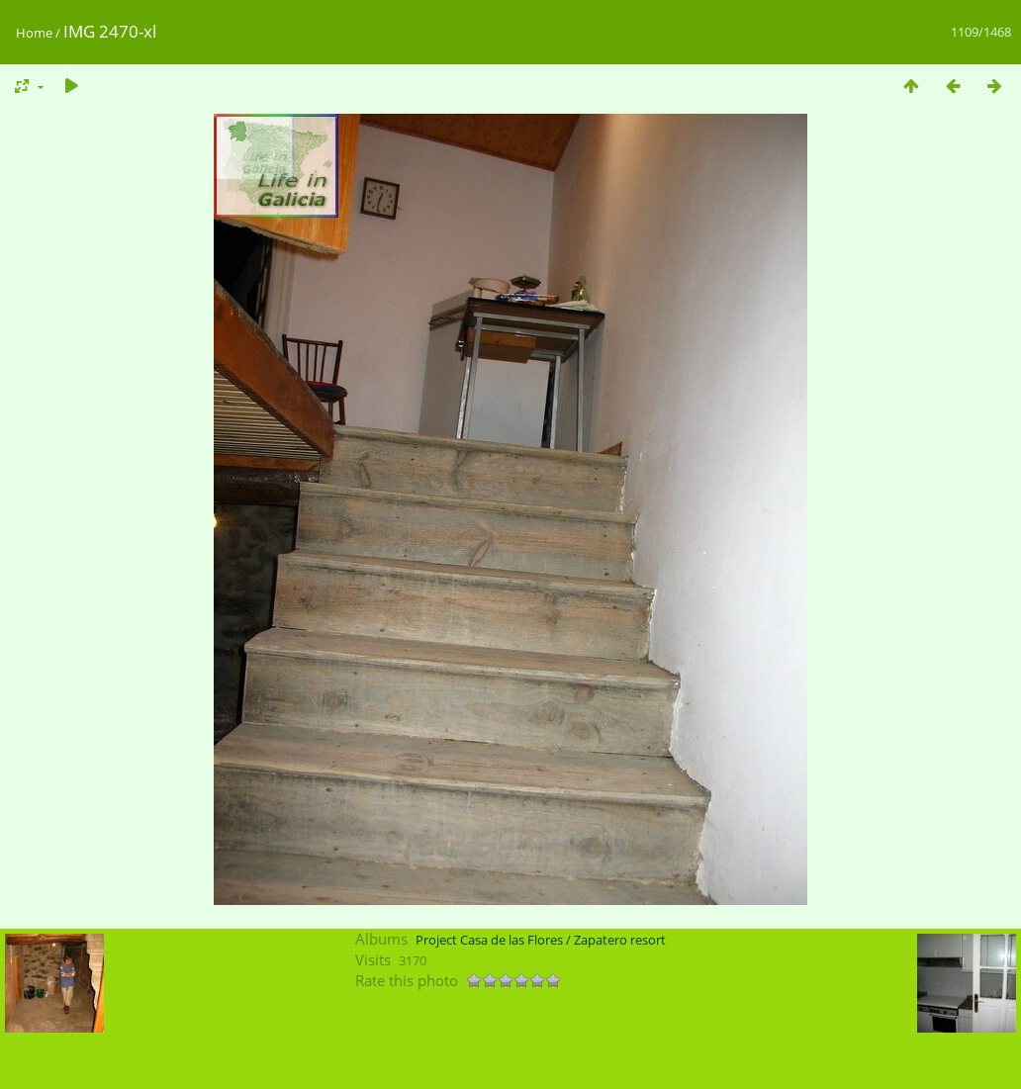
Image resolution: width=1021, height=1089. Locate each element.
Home (34, 33)
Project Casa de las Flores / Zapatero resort (541, 940)
